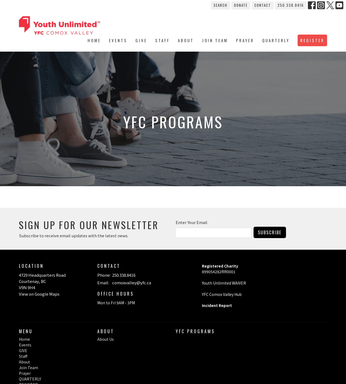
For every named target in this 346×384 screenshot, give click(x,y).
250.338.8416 (291, 5)
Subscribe (270, 232)
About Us (105, 339)
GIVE (141, 40)
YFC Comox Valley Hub (222, 294)
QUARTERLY (276, 40)
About (186, 40)
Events (118, 40)
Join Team (215, 40)
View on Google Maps (39, 294)
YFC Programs (195, 331)
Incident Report (217, 305)
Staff (162, 40)
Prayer (245, 40)
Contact (262, 5)
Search (220, 5)
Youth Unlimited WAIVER (224, 283)
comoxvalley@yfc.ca (131, 282)
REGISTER (312, 40)
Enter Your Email (191, 222)
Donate (241, 5)
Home (94, 40)
